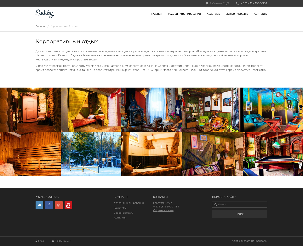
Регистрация (63, 240)
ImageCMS (261, 240)
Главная (156, 13)
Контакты (260, 13)
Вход (41, 240)
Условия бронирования (184, 13)
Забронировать (237, 13)
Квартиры (213, 13)
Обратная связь (163, 210)
